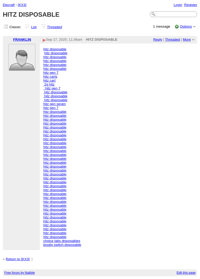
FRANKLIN (22, 39)
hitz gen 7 (50, 73)
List (34, 27)
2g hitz (48, 84)
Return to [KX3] (18, 259)
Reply (157, 39)
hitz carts (50, 76)
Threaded (54, 27)
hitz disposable (54, 49)
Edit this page (186, 273)
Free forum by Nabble (19, 273)
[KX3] (22, 5)
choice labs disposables (61, 241)
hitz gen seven (54, 104)
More (187, 39)
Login (178, 5)
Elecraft (9, 5)
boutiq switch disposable (62, 245)
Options (186, 26)
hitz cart (49, 80)
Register (190, 5)
